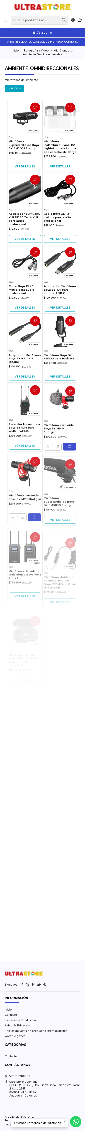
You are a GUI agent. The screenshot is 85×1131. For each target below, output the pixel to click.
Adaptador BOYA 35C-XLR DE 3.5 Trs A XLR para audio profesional (25, 237)
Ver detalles (25, 166)
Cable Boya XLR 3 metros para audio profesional (57, 239)
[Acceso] (73, 20)
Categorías (42, 32)
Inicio (15, 50)
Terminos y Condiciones (21, 1020)
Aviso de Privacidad (18, 1025)
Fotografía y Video (36, 50)
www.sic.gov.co (15, 1036)
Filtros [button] (14, 88)
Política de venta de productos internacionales (36, 1031)
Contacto (11, 1014)
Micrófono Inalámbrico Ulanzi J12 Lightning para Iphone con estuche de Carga (60, 147)
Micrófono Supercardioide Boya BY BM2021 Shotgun (24, 145)
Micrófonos (61, 50)
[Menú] (5, 20)
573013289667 (17, 1076)
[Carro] (80, 20)
